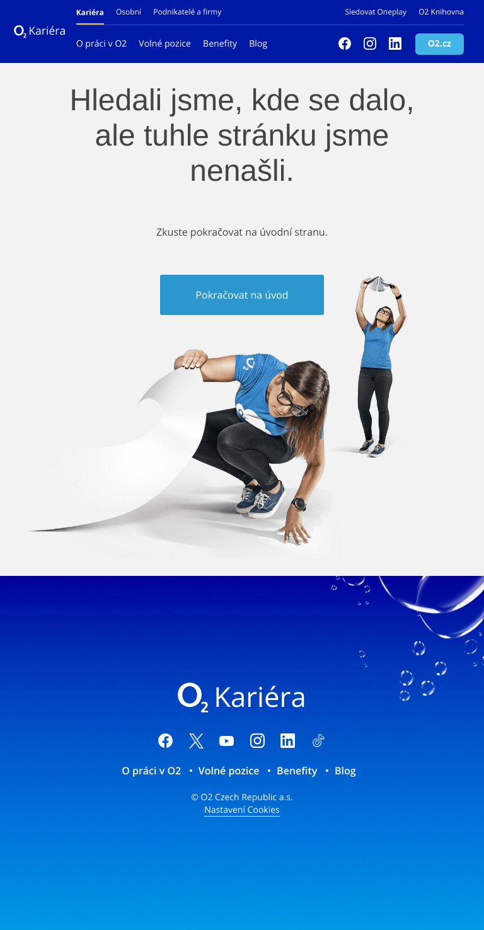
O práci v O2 (101, 44)
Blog (258, 44)
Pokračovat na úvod (241, 295)
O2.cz (439, 44)
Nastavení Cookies (242, 810)
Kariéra (39, 31)
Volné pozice (165, 44)
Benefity (220, 44)
